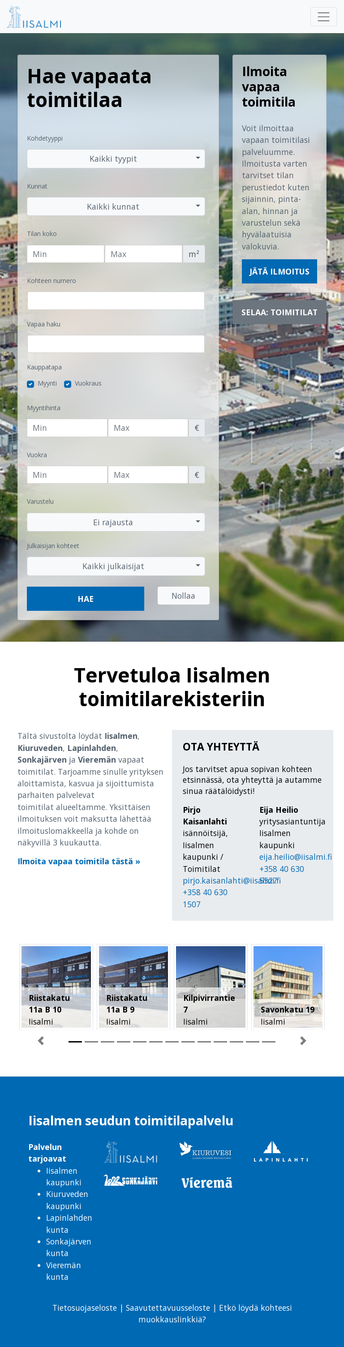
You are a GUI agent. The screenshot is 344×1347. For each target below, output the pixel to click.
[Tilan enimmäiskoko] (143, 254)
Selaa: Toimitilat (279, 312)
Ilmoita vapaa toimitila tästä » (78, 861)
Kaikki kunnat (113, 206)
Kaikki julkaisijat (113, 566)
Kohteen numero (51, 280)
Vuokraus (88, 383)
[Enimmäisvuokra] (148, 475)
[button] (40, 1044)
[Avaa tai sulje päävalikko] (323, 16)
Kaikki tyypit (113, 158)
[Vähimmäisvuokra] (67, 475)
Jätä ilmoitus (279, 271)
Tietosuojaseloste (84, 1307)
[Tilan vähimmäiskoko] (65, 254)
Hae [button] (85, 598)
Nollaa (183, 595)
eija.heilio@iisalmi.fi (295, 856)
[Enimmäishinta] (148, 428)
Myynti (47, 383)
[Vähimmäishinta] (67, 428)
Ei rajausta (113, 522)
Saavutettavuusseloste (167, 1307)
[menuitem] (45, 17)
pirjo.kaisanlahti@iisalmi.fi (232, 880)
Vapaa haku (43, 324)
